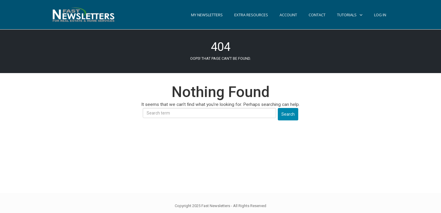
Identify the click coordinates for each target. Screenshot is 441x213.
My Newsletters (207, 14)
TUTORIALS (347, 14)
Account (288, 14)
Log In (380, 14)
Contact (317, 14)
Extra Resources (251, 14)
